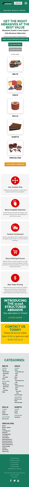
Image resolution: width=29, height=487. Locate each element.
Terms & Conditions (14, 475)
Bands (4, 425)
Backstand (6, 371)
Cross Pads (5, 436)
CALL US (18, 3)
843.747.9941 (15, 464)
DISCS (15, 95)
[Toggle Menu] (26, 3)
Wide (3, 379)
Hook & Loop (18, 399)
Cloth (16, 370)
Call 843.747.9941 (15, 44)
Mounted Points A (7, 439)
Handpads (17, 417)
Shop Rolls (5, 414)
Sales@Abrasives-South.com (14, 468)
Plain (16, 373)
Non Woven (18, 397)
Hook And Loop (19, 371)
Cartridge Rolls (6, 434)
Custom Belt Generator (15, 164)
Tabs (17, 393)
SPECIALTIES (15, 157)
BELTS (15, 74)
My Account (7, 10)
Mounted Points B (7, 441)
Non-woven (5, 381)
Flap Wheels (5, 437)
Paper (16, 384)
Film (16, 378)
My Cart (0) (15, 10)
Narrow (4, 370)
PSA (16, 375)
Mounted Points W (7, 442)
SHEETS (15, 137)
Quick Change (18, 394)
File (4, 375)
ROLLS (15, 116)
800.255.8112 (16, 339)
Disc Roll (18, 391)
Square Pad (5, 451)
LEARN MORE (15, 317)
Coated (4, 368)
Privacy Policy (14, 477)
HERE (10, 336)
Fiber (16, 377)
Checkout (22, 10)
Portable (5, 377)
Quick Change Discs (7, 444)
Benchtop (6, 373)
